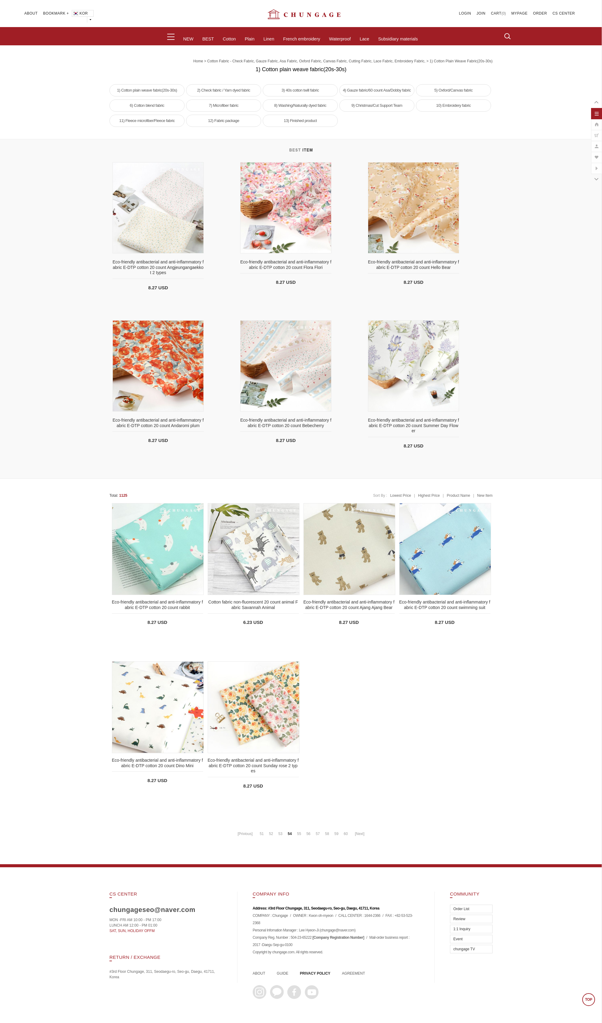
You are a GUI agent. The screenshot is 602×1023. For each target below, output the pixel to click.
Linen (268, 39)
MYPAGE (519, 13)
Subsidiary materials (398, 39)
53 (280, 834)
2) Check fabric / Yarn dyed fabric (223, 90)
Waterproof (340, 39)
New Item (485, 495)
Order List (461, 909)
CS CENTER (563, 13)
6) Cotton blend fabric (147, 105)
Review (459, 919)
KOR (80, 13)
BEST (208, 39)
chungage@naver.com (337, 930)
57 (318, 834)
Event (458, 939)
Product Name (458, 495)
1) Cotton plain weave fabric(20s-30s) (461, 61)
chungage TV (464, 949)
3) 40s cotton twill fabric (300, 90)
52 (271, 834)
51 (262, 834)
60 (346, 834)
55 (299, 834)
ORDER (540, 13)
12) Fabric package (223, 120)
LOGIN (465, 13)
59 (336, 834)
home (198, 61)
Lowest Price (400, 495)
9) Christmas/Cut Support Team (376, 105)
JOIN (480, 13)
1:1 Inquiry (461, 929)
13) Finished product (300, 120)
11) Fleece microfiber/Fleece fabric (147, 120)
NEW (188, 39)
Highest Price (429, 495)
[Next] (359, 834)
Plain (249, 39)
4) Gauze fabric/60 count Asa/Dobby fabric (377, 90)
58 (327, 834)
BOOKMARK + (56, 13)
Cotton (229, 39)
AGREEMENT (353, 973)
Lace (364, 39)
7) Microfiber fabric (224, 105)
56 (308, 834)
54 (290, 834)
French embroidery (301, 39)
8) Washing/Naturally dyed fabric (300, 105)
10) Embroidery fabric (453, 105)
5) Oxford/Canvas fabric (453, 90)
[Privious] (244, 834)
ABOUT (31, 13)
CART (496, 13)
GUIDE (282, 973)
